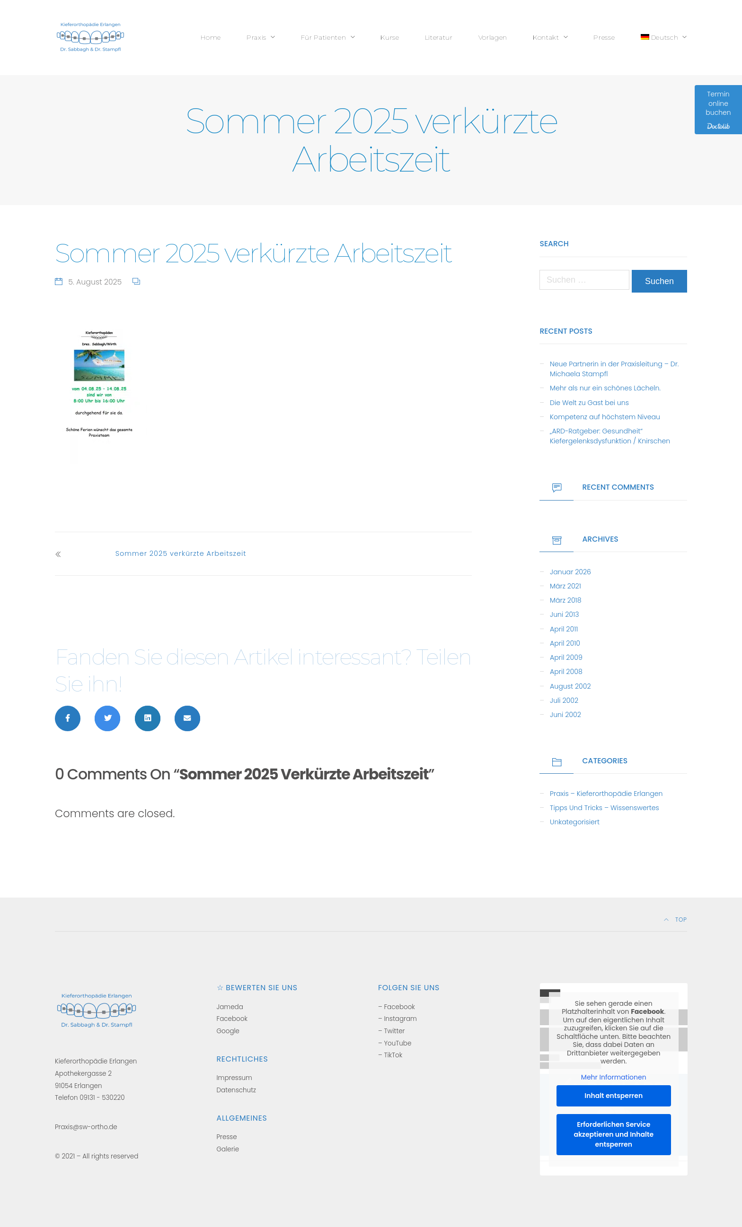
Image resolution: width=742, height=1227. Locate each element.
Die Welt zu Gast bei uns (589, 402)
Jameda (230, 1006)
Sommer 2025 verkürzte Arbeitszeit (181, 553)
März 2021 (565, 586)
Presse (604, 37)
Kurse (389, 37)
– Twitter (391, 1031)
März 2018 (566, 600)
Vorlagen (492, 37)
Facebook (232, 1018)
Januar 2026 (570, 572)
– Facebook (396, 1006)
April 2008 (566, 671)
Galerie (228, 1149)
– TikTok (390, 1055)
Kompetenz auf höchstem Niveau (605, 417)
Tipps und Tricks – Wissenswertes (604, 807)
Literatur (439, 37)
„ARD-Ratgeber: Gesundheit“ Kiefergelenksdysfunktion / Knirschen (610, 436)
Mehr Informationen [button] (613, 1077)
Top (675, 920)
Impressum (234, 1077)
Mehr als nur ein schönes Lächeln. (605, 388)
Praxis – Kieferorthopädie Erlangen (606, 793)
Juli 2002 (564, 700)
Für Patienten (323, 37)
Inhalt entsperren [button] (613, 1095)
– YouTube (394, 1043)
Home (211, 37)
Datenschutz (236, 1090)
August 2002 (570, 686)
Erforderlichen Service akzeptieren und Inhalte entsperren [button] (614, 1134)
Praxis (256, 37)
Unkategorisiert (575, 822)
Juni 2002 (565, 714)
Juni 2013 (564, 614)
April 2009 (566, 657)
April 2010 (565, 643)
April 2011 (564, 629)
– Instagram (397, 1018)
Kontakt (546, 37)
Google (228, 1031)
